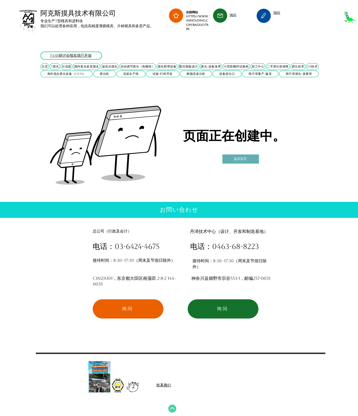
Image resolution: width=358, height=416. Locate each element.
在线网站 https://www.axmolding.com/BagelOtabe (197, 21)
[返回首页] (240, 159)
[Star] (176, 15)
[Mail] (220, 15)
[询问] (128, 309)
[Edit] (264, 16)
